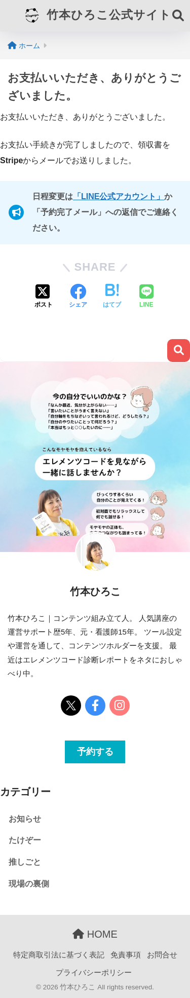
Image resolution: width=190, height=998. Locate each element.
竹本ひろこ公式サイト (96, 15)
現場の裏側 (29, 883)
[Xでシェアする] (43, 297)
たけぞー (25, 840)
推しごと (25, 862)
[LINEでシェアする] (146, 297)
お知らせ (25, 819)
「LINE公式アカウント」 (118, 196)
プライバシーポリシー (94, 973)
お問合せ (162, 955)
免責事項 (125, 955)
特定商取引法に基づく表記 (58, 955)
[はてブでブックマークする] (112, 297)
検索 (178, 350)
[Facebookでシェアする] (78, 297)
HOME (95, 934)
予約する (95, 752)
